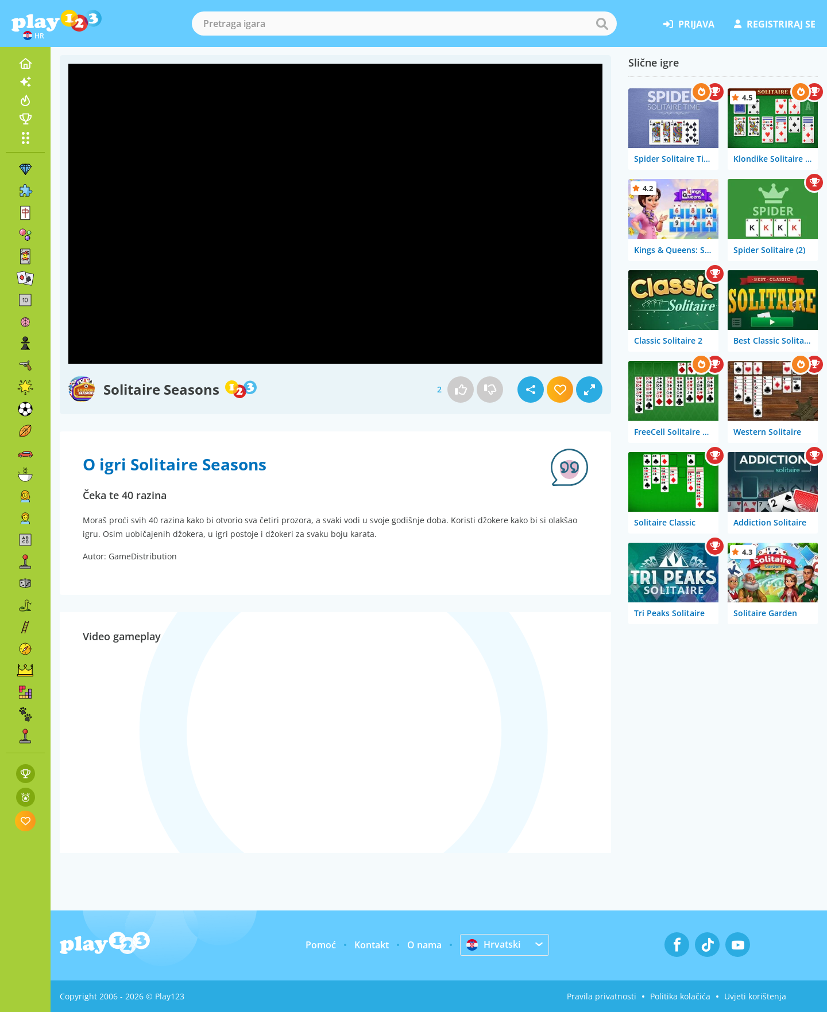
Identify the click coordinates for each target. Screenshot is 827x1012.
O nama (424, 945)
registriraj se (775, 24)
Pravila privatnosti (601, 996)
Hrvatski (493, 944)
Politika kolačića (680, 996)
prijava (688, 24)
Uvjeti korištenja (755, 996)
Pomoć (321, 945)
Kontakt (371, 945)
